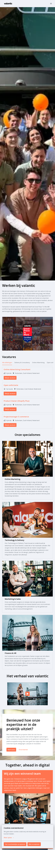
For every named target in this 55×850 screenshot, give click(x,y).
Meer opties (9, 838)
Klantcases (11, 750)
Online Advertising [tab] (38, 363)
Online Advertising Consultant (17, 369)
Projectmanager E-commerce (16, 417)
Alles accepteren (34, 844)
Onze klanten (23, 750)
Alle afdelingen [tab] (7, 363)
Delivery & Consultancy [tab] (22, 363)
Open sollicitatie (11, 385)
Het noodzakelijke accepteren (15, 844)
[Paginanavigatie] (51, 3)
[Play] (27, 694)
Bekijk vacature (10, 378)
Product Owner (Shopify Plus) (16, 401)
